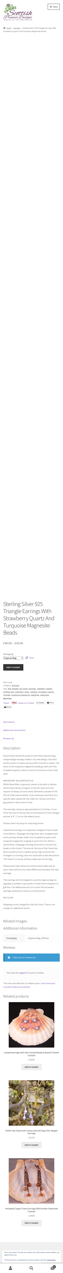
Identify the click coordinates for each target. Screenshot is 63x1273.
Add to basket (13, 667)
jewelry (49, 688)
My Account (10, 1268)
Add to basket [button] (31, 1067)
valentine (35, 695)
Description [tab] (8, 721)
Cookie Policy (51, 1260)
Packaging (8, 654)
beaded (15, 688)
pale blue (19, 692)
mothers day (8, 692)
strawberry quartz (46, 692)
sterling (33, 692)
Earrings (17, 28)
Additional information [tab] (14, 730)
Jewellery (41, 688)
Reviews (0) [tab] (8, 738)
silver (26, 692)
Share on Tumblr (26, 703)
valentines (44, 695)
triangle (6, 695)
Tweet (6, 703)
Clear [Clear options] (31, 657)
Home (8, 28)
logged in (23, 972)
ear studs (23, 688)
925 (9, 688)
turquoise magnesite (20, 695)
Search (31, 1268)
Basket (49, 1266)
